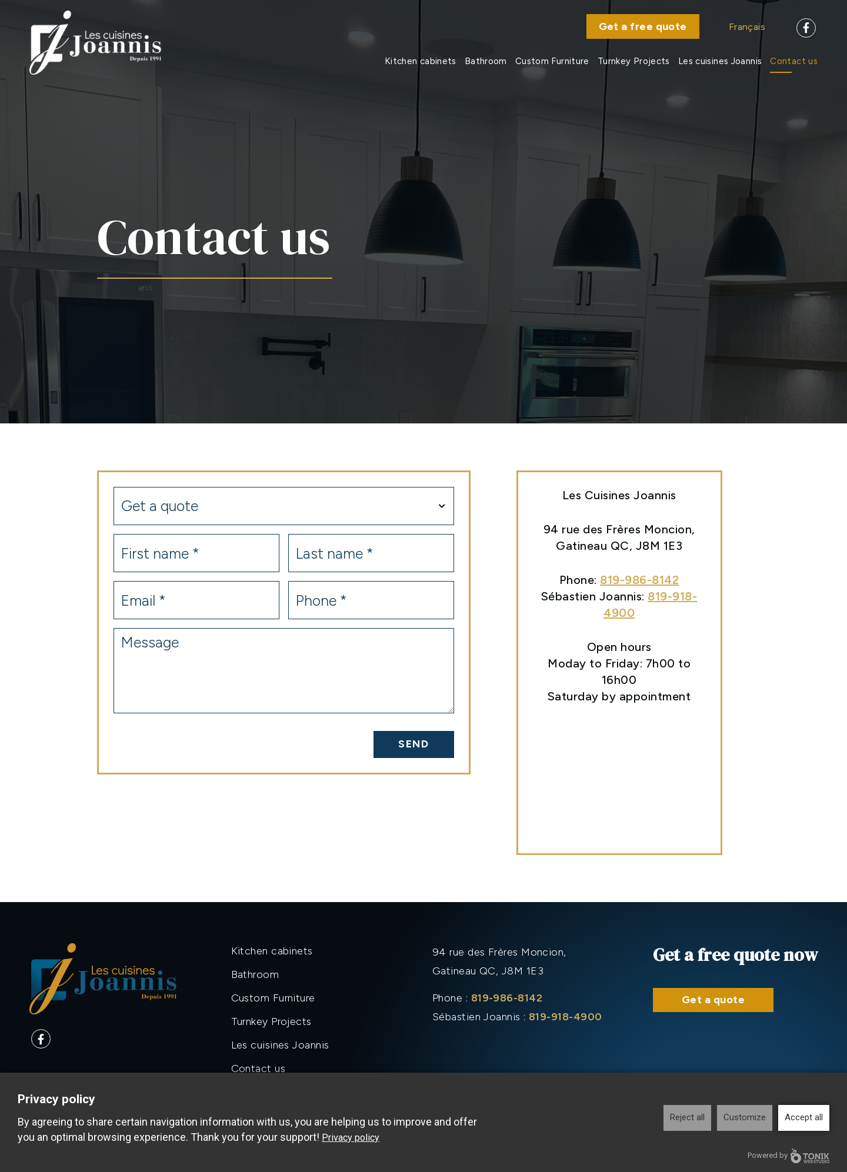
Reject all (687, 1117)
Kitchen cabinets (420, 61)
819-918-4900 (565, 1016)
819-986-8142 (639, 580)
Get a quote (713, 999)
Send (413, 743)
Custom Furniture (552, 61)
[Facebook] (806, 28)
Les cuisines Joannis (720, 61)
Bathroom (486, 61)
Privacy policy (350, 1137)
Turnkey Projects (634, 61)
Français (747, 26)
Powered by (788, 1155)
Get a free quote (643, 26)
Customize (744, 1117)
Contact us (794, 61)
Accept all (804, 1117)
